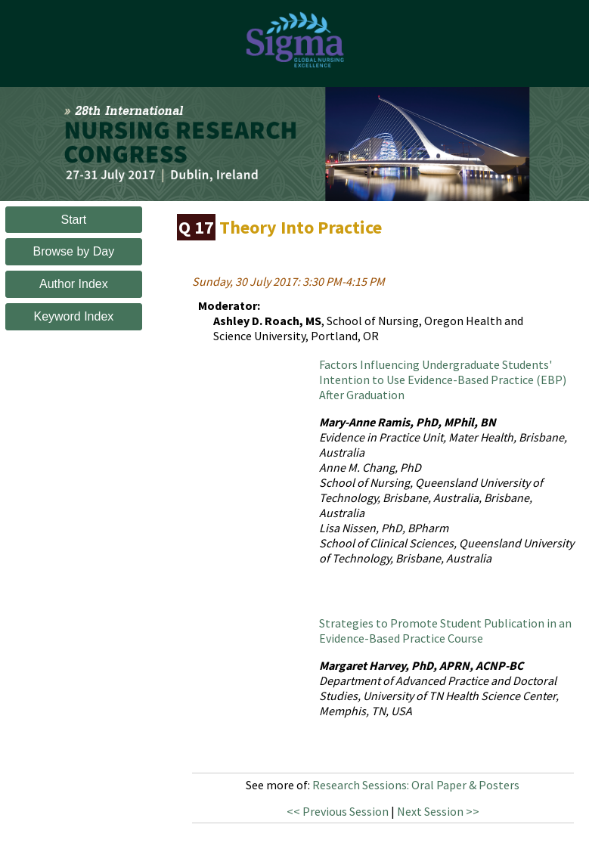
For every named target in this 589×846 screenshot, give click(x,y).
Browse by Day (74, 251)
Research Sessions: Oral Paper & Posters (415, 784)
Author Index (73, 283)
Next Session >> (438, 811)
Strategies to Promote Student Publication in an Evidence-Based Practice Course (445, 630)
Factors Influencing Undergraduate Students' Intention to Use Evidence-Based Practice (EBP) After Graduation (442, 379)
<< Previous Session (338, 811)
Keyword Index (73, 316)
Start (73, 219)
